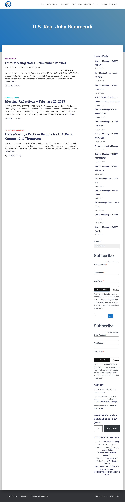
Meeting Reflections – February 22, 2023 (35, 101)
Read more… (10, 81)
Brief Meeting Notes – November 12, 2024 (35, 63)
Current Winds (111, 458)
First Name (99, 273)
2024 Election (10, 59)
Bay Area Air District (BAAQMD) (107, 467)
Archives (97, 242)
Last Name (99, 281)
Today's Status (107, 450)
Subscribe (112, 428)
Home (41, 4)
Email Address (100, 264)
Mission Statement (40, 496)
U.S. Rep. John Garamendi (14, 130)
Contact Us (12, 496)
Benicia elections (12, 97)
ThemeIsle (116, 496)
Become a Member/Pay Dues (85, 4)
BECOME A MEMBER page (107, 402)
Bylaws (24, 496)
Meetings (65, 4)
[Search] (110, 316)
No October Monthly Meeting (106, 146)
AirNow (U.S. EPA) (107, 469)
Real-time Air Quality (111, 442)
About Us (52, 4)
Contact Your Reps (109, 4)
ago (17, 85)
